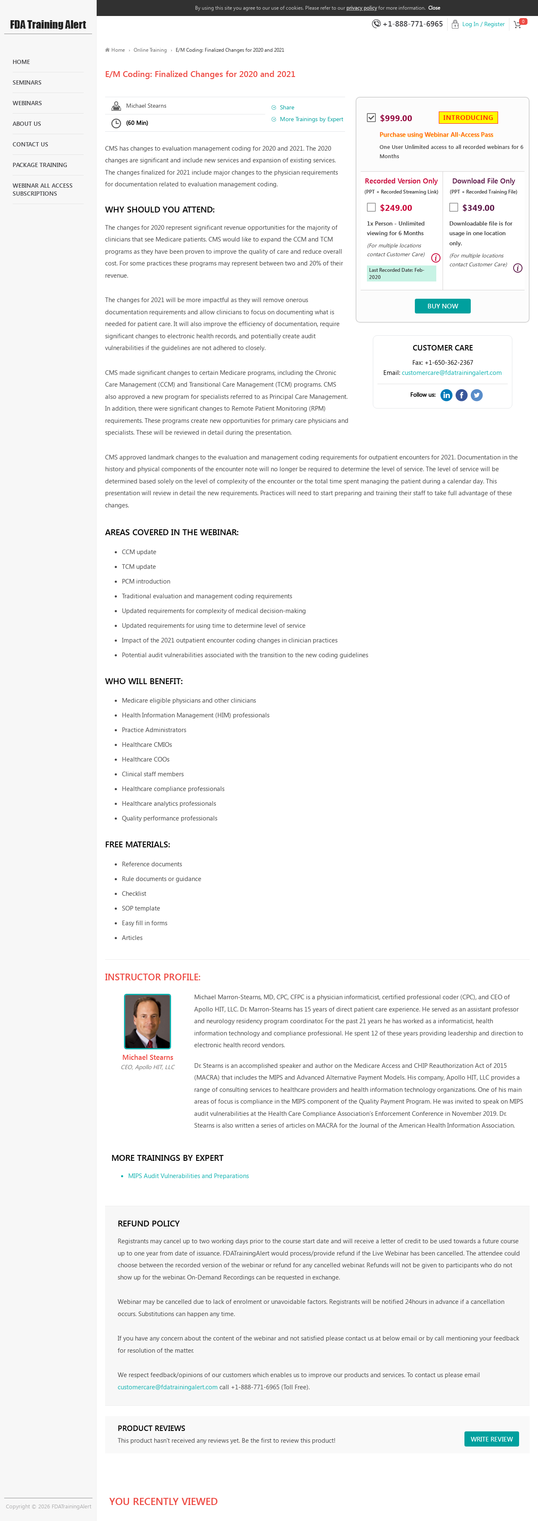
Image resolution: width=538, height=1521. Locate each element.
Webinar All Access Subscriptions (43, 189)
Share (287, 107)
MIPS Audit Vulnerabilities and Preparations (188, 1175)
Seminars (27, 82)
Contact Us (30, 144)
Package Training (40, 165)
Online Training (150, 50)
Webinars (27, 103)
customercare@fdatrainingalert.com (452, 372)
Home (21, 62)
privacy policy (361, 8)
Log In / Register (483, 24)
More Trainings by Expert (311, 119)
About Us (27, 123)
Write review (492, 1439)
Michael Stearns (146, 105)
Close (434, 8)
